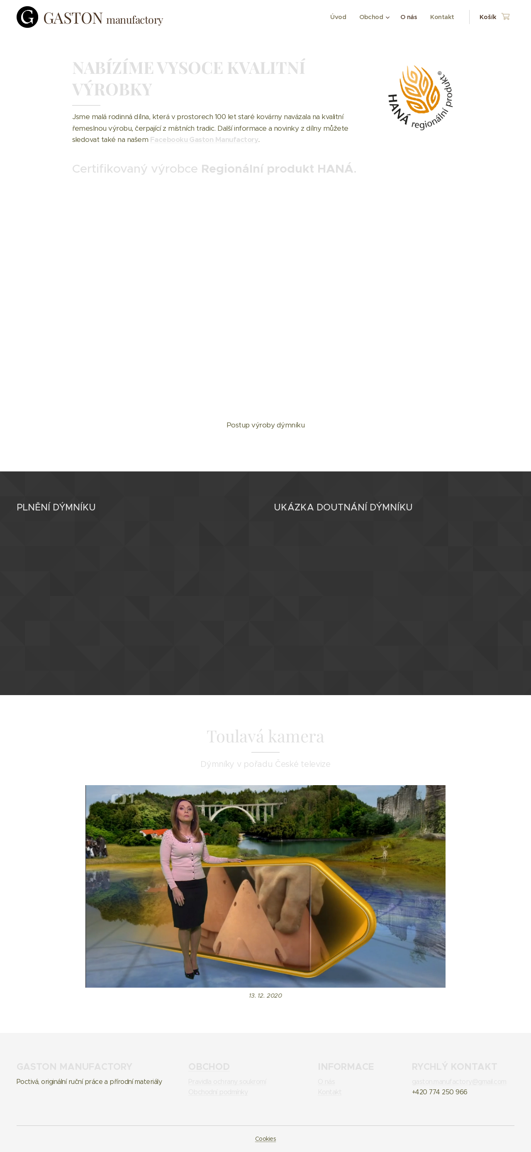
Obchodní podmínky (218, 1092)
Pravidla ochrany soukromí (227, 1082)
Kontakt (329, 1092)
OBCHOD (209, 1066)
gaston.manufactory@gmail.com (459, 1082)
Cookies (265, 1138)
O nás (326, 1082)
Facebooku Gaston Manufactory (204, 139)
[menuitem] (336, 17)
